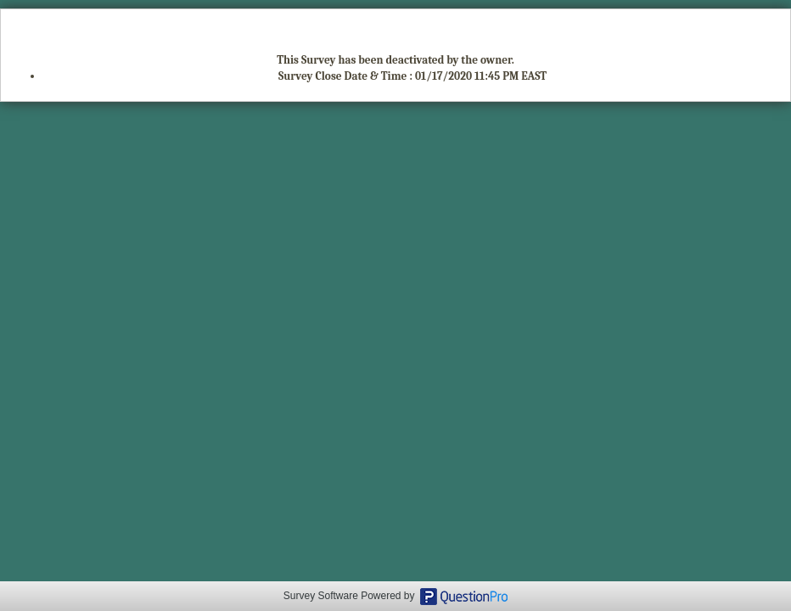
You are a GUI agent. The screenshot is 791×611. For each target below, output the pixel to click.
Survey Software (320, 596)
